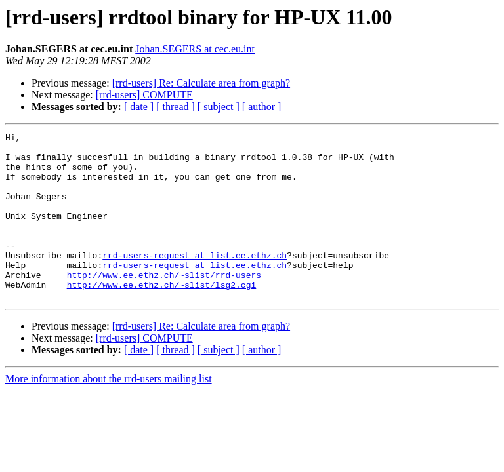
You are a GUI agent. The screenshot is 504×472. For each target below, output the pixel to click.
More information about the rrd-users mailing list (108, 412)
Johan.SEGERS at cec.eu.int (195, 48)
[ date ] (139, 106)
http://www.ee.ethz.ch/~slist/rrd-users (164, 304)
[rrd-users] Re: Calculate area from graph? (201, 82)
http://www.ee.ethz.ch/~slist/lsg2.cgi (162, 316)
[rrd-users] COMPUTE (144, 94)
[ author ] (262, 106)
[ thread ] (175, 106)
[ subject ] (219, 106)
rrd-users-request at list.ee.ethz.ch (194, 280)
